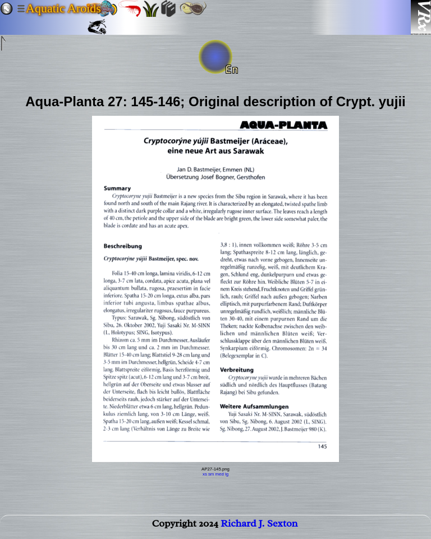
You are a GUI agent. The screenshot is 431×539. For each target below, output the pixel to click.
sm (211, 474)
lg (226, 474)
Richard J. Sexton (259, 525)
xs (205, 474)
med (220, 474)
